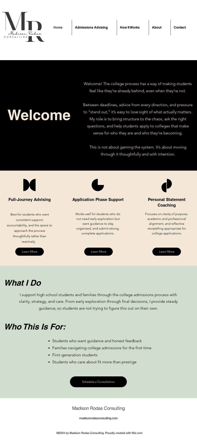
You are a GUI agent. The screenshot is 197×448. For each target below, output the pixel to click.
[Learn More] (29, 252)
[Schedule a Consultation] (98, 381)
